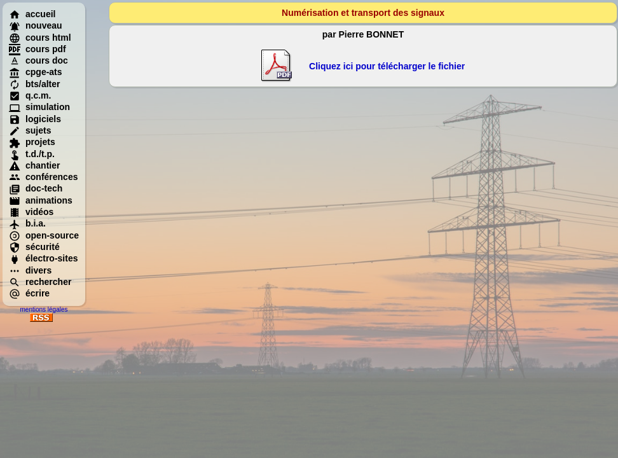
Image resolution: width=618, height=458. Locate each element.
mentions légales (43, 309)
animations (40, 200)
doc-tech (35, 188)
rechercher (40, 282)
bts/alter (34, 84)
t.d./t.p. (32, 154)
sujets (30, 130)
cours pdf (37, 49)
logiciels (35, 119)
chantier (34, 165)
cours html (40, 37)
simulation (39, 107)
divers (30, 270)
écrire (29, 293)
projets (32, 142)
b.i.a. (27, 223)
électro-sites (43, 258)
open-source (44, 235)
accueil (32, 14)
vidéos (31, 212)
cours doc (38, 60)
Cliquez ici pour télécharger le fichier (387, 66)
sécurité (34, 247)
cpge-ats (35, 72)
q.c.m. (30, 95)
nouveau (35, 25)
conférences (43, 177)
